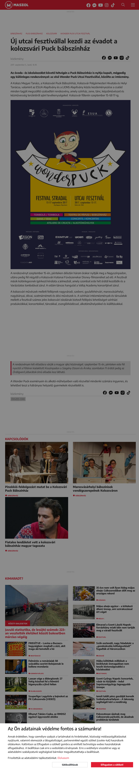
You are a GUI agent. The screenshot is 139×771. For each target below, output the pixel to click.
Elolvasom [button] (63, 758)
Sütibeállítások (70, 764)
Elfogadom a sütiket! (112, 764)
